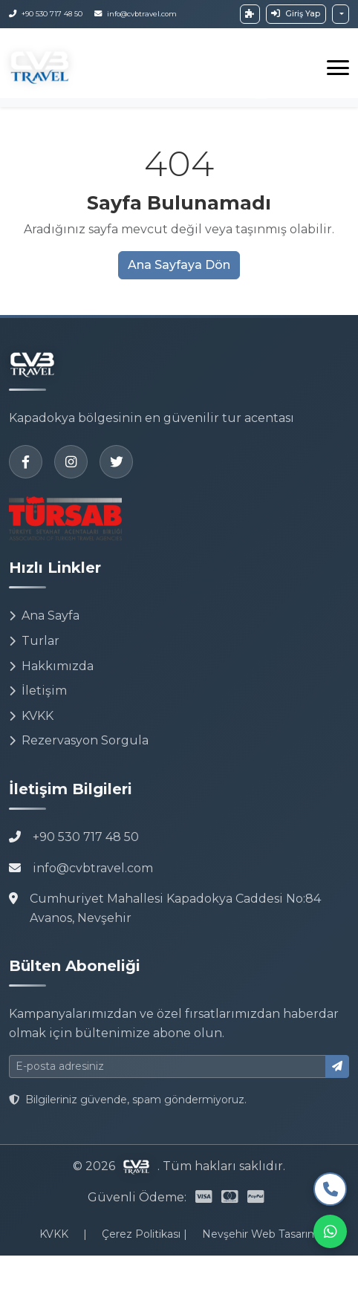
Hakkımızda (51, 666)
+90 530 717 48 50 (86, 837)
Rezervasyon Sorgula (79, 740)
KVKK (31, 716)
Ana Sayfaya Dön (179, 265)
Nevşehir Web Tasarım (260, 1234)
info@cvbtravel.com (93, 868)
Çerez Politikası (142, 1234)
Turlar (34, 641)
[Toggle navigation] (338, 67)
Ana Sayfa (44, 615)
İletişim (38, 691)
